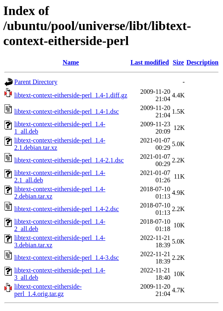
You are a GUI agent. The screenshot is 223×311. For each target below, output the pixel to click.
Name (71, 62)
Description (202, 62)
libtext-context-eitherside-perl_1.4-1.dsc (66, 111)
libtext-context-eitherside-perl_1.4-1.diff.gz (70, 95)
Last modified (149, 62)
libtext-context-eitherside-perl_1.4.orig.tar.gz (48, 290)
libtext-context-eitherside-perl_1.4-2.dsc (66, 208)
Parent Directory (35, 81)
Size (178, 62)
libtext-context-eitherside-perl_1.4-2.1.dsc (69, 160)
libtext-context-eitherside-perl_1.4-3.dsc (66, 257)
